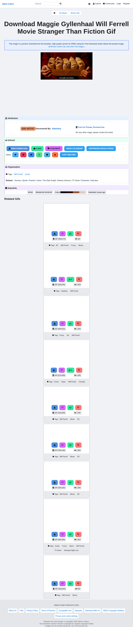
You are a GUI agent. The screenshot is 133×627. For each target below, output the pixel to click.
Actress (18, 180)
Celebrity (64, 291)
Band (71, 546)
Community (108, 4)
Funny (73, 245)
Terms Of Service (48, 611)
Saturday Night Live (71, 550)
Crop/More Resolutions (101, 148)
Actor (39, 180)
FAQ (21, 611)
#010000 (63, 192)
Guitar (57, 546)
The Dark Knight (49, 180)
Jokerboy (56, 128)
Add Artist (28, 128)
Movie (81, 245)
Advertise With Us (92, 611)
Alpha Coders (8, 4)
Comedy (82, 382)
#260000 (70, 192)
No (68, 335)
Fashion (32, 180)
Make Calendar (74, 148)
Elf (57, 245)
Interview (94, 180)
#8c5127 (76, 192)
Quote (25, 180)
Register (126, 4)
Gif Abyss (63, 13)
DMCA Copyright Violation (113, 611)
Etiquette (78, 611)
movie (27, 174)
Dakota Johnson (64, 180)
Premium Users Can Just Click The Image (66, 47)
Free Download (18, 148)
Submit (97, 4)
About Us (12, 611)
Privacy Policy (32, 611)
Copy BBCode (69, 155)
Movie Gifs (75, 13)
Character (85, 180)
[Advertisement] (66, 97)
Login (119, 4)
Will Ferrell (18, 174)
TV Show (75, 180)
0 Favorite (53, 148)
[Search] (60, 4)
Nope (63, 382)
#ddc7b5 (82, 192)
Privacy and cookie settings (66, 616)
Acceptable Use (65, 611)
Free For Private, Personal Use (91, 127)
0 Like (37, 148)
